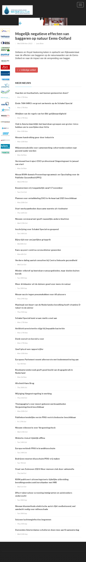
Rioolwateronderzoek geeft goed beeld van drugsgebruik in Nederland (44, 371)
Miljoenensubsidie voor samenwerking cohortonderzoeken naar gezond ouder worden (46, 149)
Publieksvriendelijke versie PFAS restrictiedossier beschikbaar (45, 417)
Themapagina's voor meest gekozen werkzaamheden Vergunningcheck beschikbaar (40, 405)
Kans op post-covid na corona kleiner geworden (38, 250)
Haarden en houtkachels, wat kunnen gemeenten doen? (41, 93)
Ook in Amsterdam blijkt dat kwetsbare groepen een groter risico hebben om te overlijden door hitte (46, 125)
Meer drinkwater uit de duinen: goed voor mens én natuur (43, 284)
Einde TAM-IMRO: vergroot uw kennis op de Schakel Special (43, 103)
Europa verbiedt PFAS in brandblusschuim (35, 448)
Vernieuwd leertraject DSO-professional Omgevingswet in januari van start (47, 162)
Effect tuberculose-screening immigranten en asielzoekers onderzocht (43, 494)
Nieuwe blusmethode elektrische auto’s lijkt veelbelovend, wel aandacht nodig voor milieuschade (45, 507)
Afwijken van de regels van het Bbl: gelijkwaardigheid (40, 113)
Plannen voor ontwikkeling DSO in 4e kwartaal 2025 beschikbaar (46, 198)
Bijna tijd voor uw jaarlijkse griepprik (33, 239)
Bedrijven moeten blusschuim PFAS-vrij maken (37, 458)
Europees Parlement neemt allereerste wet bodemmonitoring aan (47, 359)
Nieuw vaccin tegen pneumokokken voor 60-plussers (40, 294)
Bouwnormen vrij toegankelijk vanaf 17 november (39, 188)
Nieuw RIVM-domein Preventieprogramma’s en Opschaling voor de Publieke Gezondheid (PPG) (47, 176)
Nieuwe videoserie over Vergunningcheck (35, 427)
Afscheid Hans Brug (24, 383)
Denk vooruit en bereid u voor (29, 339)
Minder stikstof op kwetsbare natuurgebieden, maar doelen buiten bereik (47, 272)
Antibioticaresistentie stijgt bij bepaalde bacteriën (40, 328)
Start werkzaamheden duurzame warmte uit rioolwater (41, 208)
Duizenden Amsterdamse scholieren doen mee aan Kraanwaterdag (47, 530)
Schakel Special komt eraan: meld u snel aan (36, 318)
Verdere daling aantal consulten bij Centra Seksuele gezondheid (46, 260)
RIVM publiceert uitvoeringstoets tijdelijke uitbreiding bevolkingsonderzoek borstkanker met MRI (42, 481)
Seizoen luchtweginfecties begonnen (33, 519)
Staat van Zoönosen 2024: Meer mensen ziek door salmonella (44, 469)
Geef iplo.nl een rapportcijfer (29, 349)
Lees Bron (39, 43)
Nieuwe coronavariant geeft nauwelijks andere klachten (42, 219)
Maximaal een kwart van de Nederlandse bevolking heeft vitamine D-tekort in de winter (48, 306)
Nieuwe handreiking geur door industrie (34, 137)
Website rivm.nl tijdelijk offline (30, 438)
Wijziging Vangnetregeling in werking (33, 393)
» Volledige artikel (26, 70)
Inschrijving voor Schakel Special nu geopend (37, 229)
